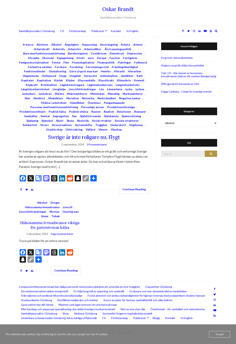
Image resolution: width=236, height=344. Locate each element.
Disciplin (33, 58)
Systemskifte (83, 125)
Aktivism (42, 44)
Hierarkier (134, 71)
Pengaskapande (114, 102)
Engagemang (65, 58)
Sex (74, 116)
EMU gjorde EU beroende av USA (180, 84)
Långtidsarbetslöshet (35, 89)
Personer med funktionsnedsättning (54, 107)
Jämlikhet (127, 75)
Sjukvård (47, 120)
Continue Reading (134, 189)
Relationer (124, 111)
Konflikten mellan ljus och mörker (77, 300)
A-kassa (28, 44)
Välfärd (90, 129)
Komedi (139, 80)
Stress (44, 125)
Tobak (55, 216)
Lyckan (140, 89)
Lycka (128, 89)
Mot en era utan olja (133, 309)
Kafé (140, 75)
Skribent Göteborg (85, 313)
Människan (97, 93)
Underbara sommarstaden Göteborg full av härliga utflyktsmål (59, 318)
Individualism (109, 75)
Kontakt (116, 31)
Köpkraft (32, 84)
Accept (220, 334)
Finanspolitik (106, 62)
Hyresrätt (90, 75)
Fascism (114, 58)
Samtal (45, 116)
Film (66, 62)
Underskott (118, 125)
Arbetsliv (59, 49)
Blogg (156, 318)
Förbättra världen (40, 67)
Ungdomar (136, 125)
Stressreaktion (62, 125)
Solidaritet (30, 125)
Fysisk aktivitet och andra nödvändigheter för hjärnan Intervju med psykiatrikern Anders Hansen (146, 295)
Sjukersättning (131, 116)
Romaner (140, 111)
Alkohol (56, 44)
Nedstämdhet (106, 98)
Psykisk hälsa (57, 111)
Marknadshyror (133, 93)
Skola (70, 120)
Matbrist (39, 98)
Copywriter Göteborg (158, 286)
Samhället (30, 116)
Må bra (59, 93)
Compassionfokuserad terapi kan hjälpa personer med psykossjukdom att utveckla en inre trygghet (79, 286)
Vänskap (116, 129)
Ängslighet (72, 44)
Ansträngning (109, 44)
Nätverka (88, 98)
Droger (55, 202)
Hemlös (106, 71)
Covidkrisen (99, 53)
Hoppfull (75, 75)
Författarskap (77, 31)
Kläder (70, 80)
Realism (109, 111)
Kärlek (58, 80)
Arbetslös (74, 49)
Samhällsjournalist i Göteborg (37, 31)
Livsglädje (59, 89)
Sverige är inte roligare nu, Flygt (84, 137)
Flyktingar (124, 62)
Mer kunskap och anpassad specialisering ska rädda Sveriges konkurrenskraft (68, 309)
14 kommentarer (97, 144)
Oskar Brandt (118, 9)
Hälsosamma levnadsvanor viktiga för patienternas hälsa (50, 225)
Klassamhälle (86, 80)
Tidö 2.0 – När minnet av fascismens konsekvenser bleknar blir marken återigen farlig (188, 75)
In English (132, 31)
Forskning (76, 67)
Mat (27, 98)
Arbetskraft (42, 49)
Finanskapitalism (83, 62)
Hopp (62, 75)
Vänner (103, 129)
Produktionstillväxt (32, 111)
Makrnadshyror (77, 93)
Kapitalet (27, 80)
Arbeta (125, 44)
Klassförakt (106, 80)
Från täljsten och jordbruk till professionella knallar (51, 295)
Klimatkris (124, 80)
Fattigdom (130, 58)
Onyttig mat (70, 211)
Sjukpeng (32, 120)
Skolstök (83, 120)
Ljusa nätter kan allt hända (37, 304)
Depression (134, 53)
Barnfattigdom (78, 53)
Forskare (61, 67)
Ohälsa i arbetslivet (54, 102)
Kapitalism (44, 80)
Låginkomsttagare (72, 84)
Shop (65, 313)
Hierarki (119, 71)
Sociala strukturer (127, 120)
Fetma (56, 62)
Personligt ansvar (92, 107)
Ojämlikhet (77, 102)
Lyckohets (29, 93)
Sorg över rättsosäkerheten (177, 57)
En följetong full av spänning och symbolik (99, 291)
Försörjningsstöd (97, 67)
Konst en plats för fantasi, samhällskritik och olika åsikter (138, 300)
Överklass (94, 102)
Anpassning (89, 44)
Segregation (61, 116)
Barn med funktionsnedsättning (44, 53)
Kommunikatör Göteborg (36, 300)
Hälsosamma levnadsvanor (42, 207)
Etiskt (81, 58)
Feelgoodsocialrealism (34, 62)
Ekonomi (48, 58)
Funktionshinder (35, 71)
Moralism (72, 98)
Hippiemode (31, 75)
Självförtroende (90, 116)
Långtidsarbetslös (128, 84)
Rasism (96, 111)
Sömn (44, 216)
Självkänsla (111, 116)
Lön (101, 89)
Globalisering (57, 71)
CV (62, 31)
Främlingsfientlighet (125, 67)
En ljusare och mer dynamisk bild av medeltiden (158, 291)
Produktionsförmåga (121, 107)
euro (91, 58)
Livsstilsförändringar (82, 89)
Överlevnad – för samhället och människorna (177, 309)
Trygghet (101, 125)
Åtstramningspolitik (118, 49)
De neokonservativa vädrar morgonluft (44, 291)
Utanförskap (54, 129)
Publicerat (97, 31)
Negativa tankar (129, 98)
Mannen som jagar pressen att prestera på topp (88, 304)
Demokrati (117, 53)
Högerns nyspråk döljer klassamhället (182, 65)
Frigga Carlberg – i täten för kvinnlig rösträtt (186, 91)
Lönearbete (114, 89)
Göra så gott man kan (83, 71)
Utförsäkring (74, 129)
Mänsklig (113, 93)
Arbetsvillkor (92, 49)
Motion (54, 211)
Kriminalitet (49, 84)
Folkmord (140, 62)
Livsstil (67, 207)
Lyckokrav (45, 93)
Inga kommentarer (62, 233)
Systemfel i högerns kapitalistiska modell (127, 313)
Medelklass (55, 98)
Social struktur (102, 120)
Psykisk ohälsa (78, 111)
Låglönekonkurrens (100, 84)
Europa (101, 58)
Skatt (59, 120)
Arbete (137, 44)
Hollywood (49, 75)
